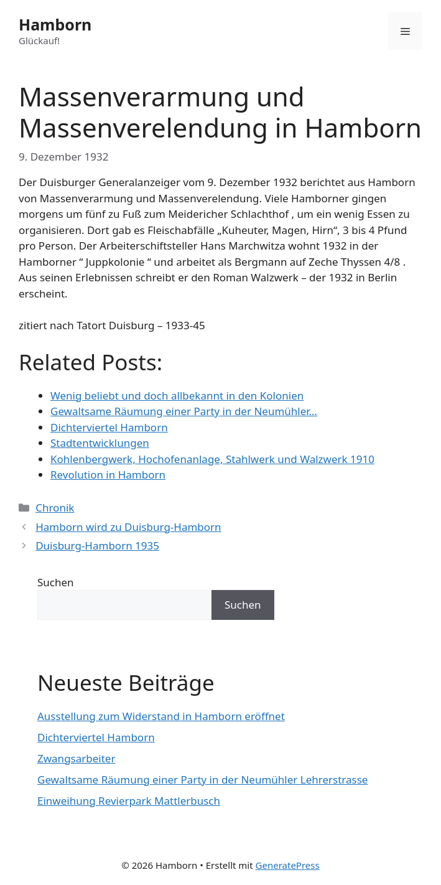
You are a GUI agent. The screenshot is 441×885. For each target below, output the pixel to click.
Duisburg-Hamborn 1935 (97, 545)
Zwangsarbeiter (76, 758)
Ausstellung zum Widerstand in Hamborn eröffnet (161, 716)
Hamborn (55, 24)
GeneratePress (288, 865)
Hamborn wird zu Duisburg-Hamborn (128, 527)
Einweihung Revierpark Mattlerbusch (128, 801)
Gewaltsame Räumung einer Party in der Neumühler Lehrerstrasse (202, 779)
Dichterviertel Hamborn (96, 737)
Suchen (55, 582)
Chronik (54, 507)
